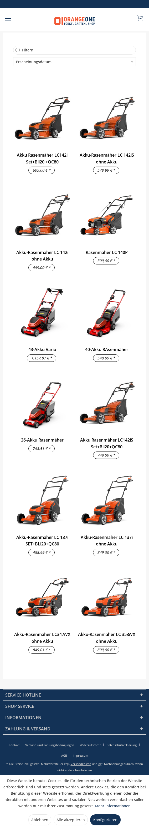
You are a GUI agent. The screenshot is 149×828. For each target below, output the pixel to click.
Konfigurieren (105, 819)
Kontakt (14, 745)
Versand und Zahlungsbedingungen (49, 745)
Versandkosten (81, 764)
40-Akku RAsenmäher (106, 349)
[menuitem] (8, 18)
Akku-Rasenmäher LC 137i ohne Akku (107, 540)
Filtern (27, 49)
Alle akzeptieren (70, 819)
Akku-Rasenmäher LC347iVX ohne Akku (42, 637)
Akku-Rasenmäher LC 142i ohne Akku (42, 256)
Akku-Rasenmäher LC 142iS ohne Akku (107, 158)
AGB (64, 755)
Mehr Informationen (113, 805)
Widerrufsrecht (90, 745)
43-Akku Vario (42, 349)
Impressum (80, 755)
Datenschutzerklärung (121, 745)
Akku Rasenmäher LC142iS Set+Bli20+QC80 (106, 443)
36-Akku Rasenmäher (42, 440)
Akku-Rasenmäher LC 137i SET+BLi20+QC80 (42, 540)
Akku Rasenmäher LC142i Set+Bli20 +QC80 (42, 158)
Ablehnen (39, 819)
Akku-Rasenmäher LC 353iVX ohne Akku (106, 637)
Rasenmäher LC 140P (107, 252)
